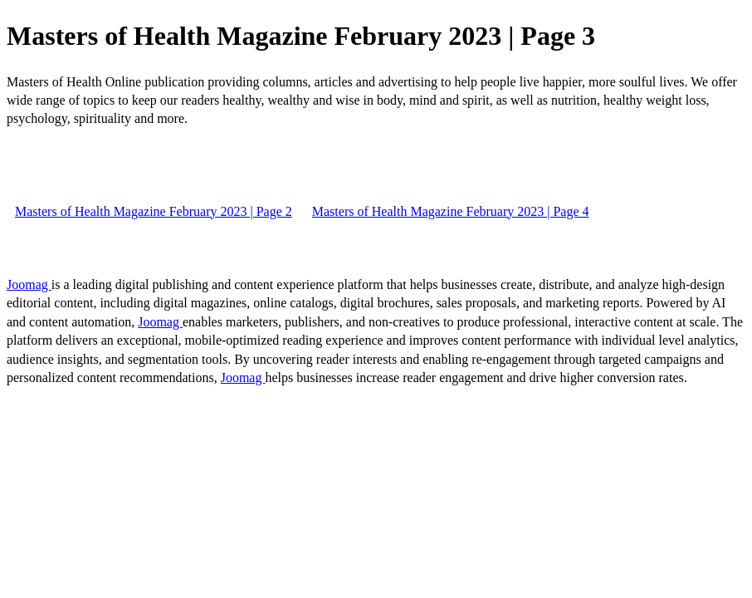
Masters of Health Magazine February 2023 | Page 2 (153, 211)
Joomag (29, 284)
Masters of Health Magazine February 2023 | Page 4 (450, 211)
